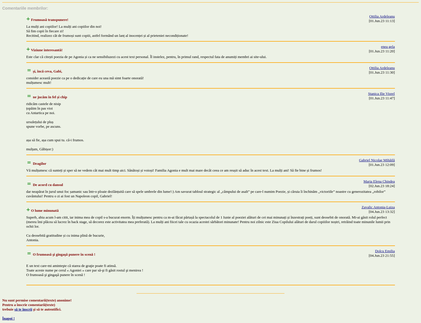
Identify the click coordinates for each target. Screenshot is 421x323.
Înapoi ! (8, 318)
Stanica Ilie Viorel (381, 93)
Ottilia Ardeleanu (382, 16)
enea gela (388, 46)
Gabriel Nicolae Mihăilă (377, 160)
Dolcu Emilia (385, 251)
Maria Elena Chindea (379, 181)
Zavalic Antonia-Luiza (378, 207)
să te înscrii (23, 309)
